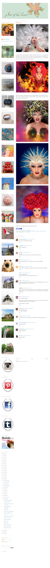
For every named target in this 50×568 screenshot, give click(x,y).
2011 (4, 477)
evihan (20, 259)
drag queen (27, 231)
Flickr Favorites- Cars (7, 517)
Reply (20, 242)
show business (43, 231)
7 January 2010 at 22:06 (26, 315)
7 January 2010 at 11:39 (27, 245)
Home (32, 358)
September (6, 485)
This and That (6, 520)
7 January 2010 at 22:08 (32, 322)
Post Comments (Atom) (24, 361)
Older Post (46, 358)
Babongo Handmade (22, 239)
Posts (3, 539)
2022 (4, 458)
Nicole (20, 280)
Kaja (20, 296)
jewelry (37, 231)
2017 (4, 467)
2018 (4, 465)
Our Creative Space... (7, 502)
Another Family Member (8, 500)
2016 (4, 468)
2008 (4, 531)
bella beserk (22, 231)
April (5, 493)
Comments (4, 541)
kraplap (20, 315)
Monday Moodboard (7, 519)
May (5, 492)
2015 (4, 470)
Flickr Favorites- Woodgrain (8, 511)
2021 (4, 460)
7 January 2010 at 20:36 (29, 308)
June (5, 490)
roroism (20, 272)
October (5, 483)
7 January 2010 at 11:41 (27, 252)
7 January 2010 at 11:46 (26, 259)
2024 (4, 457)
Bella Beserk (19, 22)
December (6, 480)
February (5, 497)
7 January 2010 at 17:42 (28, 288)
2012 (4, 475)
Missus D (20, 335)
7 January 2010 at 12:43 (28, 266)
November (6, 482)
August (5, 487)
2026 (4, 453)
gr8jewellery (21, 266)
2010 (4, 478)
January (5, 498)
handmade (33, 231)
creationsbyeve (21, 308)
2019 (4, 463)
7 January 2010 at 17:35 (26, 272)
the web (42, 57)
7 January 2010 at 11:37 (31, 239)
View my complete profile (7, 41)
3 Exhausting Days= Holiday (9, 515)
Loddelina (21, 252)
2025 (4, 455)
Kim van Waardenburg (23, 322)
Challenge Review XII (7, 527)
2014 (4, 472)
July (5, 488)
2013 (4, 473)
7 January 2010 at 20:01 (25, 296)
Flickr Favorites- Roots (8, 524)
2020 (4, 462)
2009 (4, 530)
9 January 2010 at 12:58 (27, 335)
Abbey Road (6, 509)
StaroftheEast (6, 39)
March (5, 495)
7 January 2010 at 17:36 (26, 280)
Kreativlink (21, 245)
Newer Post (18, 358)
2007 (4, 533)
